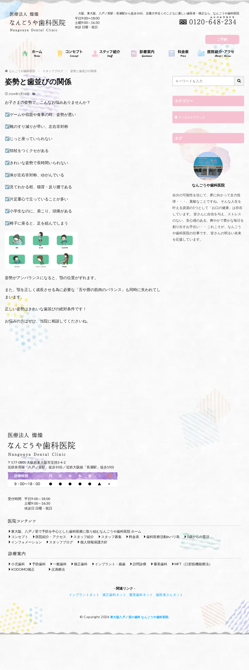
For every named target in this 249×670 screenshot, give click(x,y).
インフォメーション (26, 542)
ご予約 (222, 39)
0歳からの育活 (198, 536)
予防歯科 (39, 564)
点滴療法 (58, 569)
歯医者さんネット (169, 594)
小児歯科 (18, 564)
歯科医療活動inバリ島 (163, 536)
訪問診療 (139, 564)
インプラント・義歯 (110, 564)
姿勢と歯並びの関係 (83, 71)
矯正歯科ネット (114, 594)
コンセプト (19, 536)
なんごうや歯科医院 (22, 71)
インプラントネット (84, 594)
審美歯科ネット (141, 594)
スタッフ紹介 (83, 536)
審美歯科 (160, 564)
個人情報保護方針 (93, 542)
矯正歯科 (81, 564)
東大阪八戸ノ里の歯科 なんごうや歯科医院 (139, 616)
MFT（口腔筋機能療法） (193, 564)
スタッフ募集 (111, 536)
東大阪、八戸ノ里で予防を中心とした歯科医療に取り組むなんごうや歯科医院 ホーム (76, 531)
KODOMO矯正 (23, 569)
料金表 (134, 536)
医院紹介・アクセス (51, 536)
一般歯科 (60, 564)
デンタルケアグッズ (193, 118)
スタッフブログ (53, 71)
